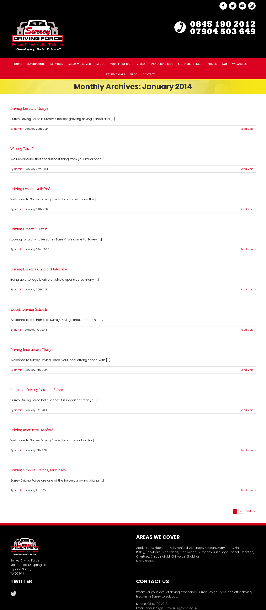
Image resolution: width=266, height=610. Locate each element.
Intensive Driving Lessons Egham (37, 389)
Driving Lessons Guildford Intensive (39, 269)
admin (18, 129)
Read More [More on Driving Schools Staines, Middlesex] (247, 490)
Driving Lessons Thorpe (29, 108)
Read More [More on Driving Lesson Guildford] (247, 209)
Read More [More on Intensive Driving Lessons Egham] (247, 410)
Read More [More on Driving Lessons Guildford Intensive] (247, 289)
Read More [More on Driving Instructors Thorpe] (247, 370)
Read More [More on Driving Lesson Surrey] (247, 249)
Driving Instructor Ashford (31, 430)
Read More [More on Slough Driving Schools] (247, 329)
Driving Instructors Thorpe (31, 349)
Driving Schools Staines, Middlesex (38, 470)
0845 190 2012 (157, 604)
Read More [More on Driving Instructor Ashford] (247, 450)
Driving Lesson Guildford (30, 189)
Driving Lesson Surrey (28, 229)
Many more (144, 561)
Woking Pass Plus (24, 148)
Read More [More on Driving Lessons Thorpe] (247, 129)
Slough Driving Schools (29, 309)
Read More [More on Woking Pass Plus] (247, 169)
